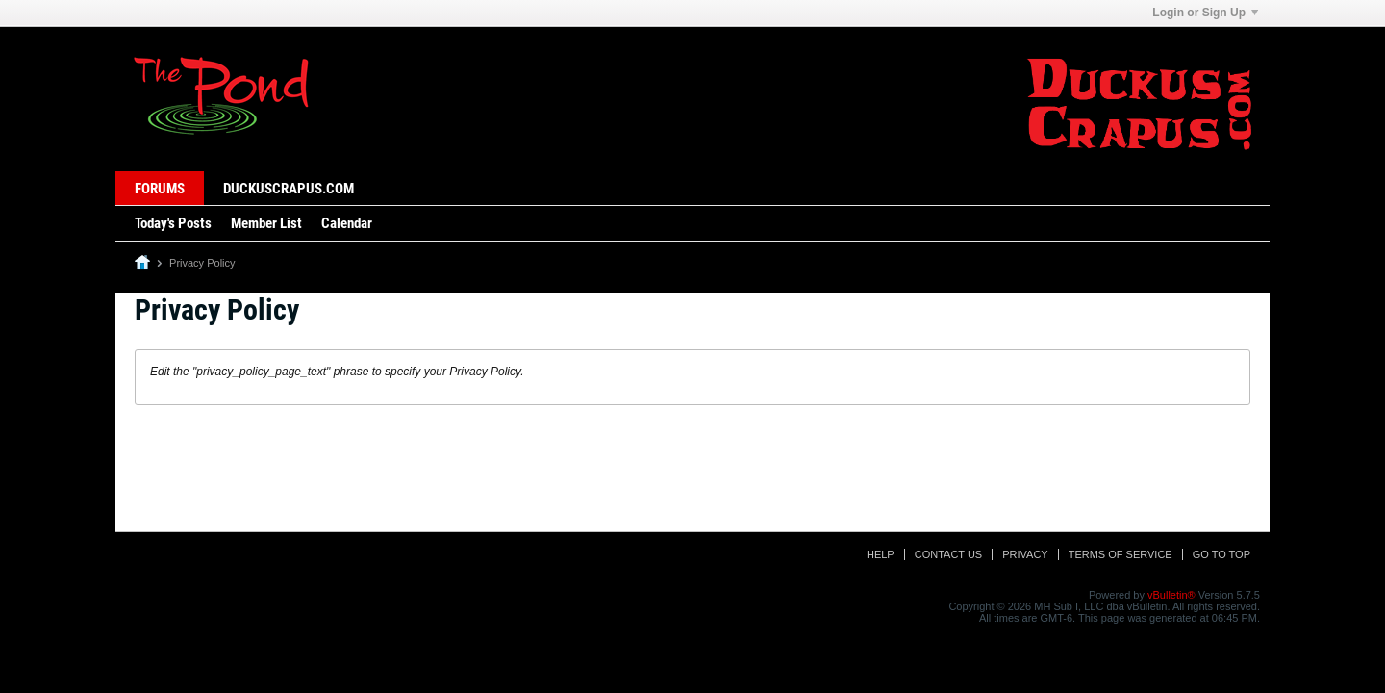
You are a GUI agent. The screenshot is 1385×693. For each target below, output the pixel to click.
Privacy (1024, 554)
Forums (160, 188)
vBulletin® (1171, 595)
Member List (266, 223)
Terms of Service (1120, 554)
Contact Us (949, 554)
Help (880, 554)
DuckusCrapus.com (288, 188)
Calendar (346, 223)
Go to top (1221, 554)
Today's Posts (173, 223)
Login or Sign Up (1205, 12)
